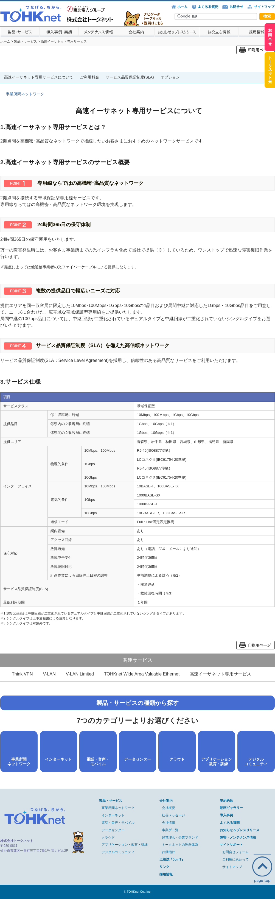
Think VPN (22, 674)
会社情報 (168, 823)
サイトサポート (231, 845)
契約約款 (226, 801)
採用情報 (166, 874)
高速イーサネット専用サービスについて (38, 77)
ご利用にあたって (235, 859)
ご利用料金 (89, 77)
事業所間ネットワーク (118, 808)
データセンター (113, 830)
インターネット (113, 815)
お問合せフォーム (235, 852)
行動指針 (168, 852)
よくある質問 (230, 823)
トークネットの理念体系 (180, 845)
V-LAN (49, 674)
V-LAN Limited (80, 674)
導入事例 (226, 815)
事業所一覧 (170, 830)
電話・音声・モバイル (118, 823)
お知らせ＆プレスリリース (239, 830)
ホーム (5, 41)
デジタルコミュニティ (118, 852)
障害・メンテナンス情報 (238, 837)
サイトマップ (232, 867)
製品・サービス (25, 41)
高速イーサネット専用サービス (220, 674)
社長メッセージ (173, 815)
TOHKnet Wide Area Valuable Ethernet (141, 674)
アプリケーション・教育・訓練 (125, 845)
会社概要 (168, 808)
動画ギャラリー (231, 808)
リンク (164, 867)
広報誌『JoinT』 (172, 859)
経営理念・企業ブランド (180, 837)
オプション (170, 77)
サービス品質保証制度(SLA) (130, 77)
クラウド (108, 837)
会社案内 (166, 801)
